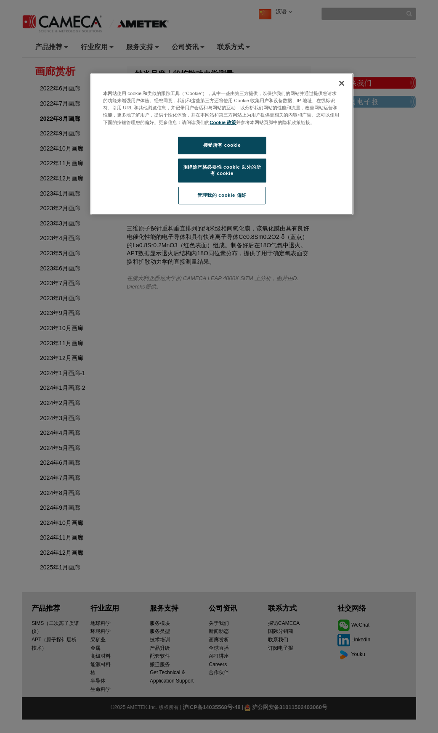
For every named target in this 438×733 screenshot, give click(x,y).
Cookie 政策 (223, 122)
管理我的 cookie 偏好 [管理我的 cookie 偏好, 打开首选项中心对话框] (221, 195)
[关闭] (341, 83)
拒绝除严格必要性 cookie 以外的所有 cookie (222, 170)
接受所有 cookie (222, 145)
